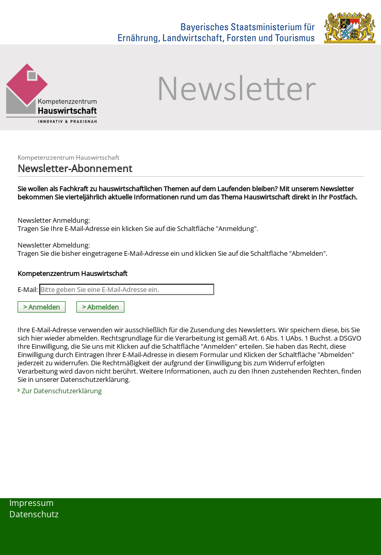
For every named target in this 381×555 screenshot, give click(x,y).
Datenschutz (34, 514)
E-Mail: (28, 289)
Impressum (31, 502)
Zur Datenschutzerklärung (62, 390)
